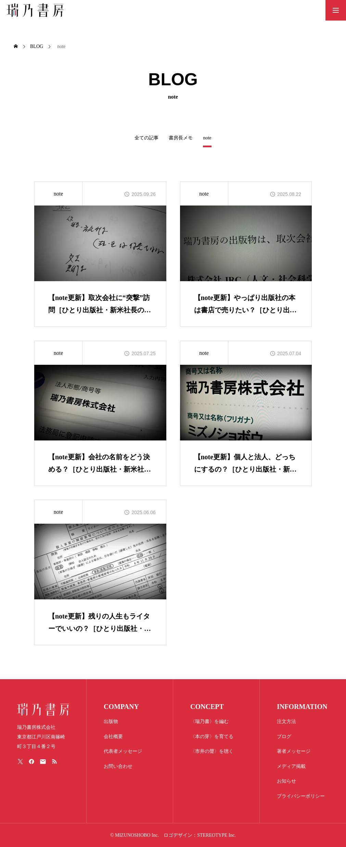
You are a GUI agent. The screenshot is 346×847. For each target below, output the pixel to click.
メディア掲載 (291, 766)
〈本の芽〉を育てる (211, 736)
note (58, 194)
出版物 (111, 721)
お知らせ (286, 781)
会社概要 (113, 736)
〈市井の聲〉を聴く (211, 751)
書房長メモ (181, 137)
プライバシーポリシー (301, 796)
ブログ (284, 736)
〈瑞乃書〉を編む (209, 721)
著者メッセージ (293, 751)
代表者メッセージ (123, 751)
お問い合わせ (118, 766)
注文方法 (286, 721)
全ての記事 (146, 137)
